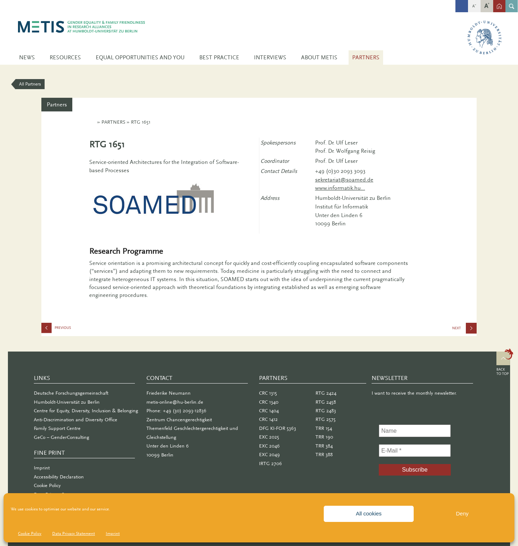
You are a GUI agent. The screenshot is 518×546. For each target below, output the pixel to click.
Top (504, 363)
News (27, 57)
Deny (462, 513)
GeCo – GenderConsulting (61, 437)
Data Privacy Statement (73, 533)
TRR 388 (324, 454)
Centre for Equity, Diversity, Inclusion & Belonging (86, 410)
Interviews (270, 57)
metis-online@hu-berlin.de (174, 402)
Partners (366, 57)
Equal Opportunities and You (140, 57)
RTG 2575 (325, 419)
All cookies (369, 513)
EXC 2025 (269, 437)
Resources (65, 57)
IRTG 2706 (471, 330)
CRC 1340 (268, 402)
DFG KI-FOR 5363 (277, 428)
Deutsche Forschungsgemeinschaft (71, 393)
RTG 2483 (325, 410)
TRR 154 (323, 428)
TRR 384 (324, 446)
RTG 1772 (77, 329)
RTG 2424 (325, 393)
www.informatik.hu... (340, 188)
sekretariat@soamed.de (344, 179)
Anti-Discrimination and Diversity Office (75, 419)
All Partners (30, 84)
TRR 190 (324, 437)
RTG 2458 (325, 402)
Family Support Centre (57, 428)
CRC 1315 (268, 393)
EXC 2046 (269, 446)
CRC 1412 (268, 419)
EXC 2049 (269, 454)
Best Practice (219, 57)
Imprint (113, 533)
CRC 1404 (269, 410)
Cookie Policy (29, 533)
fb (461, 2)
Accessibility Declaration (59, 477)
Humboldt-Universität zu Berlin (67, 402)
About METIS (319, 57)
